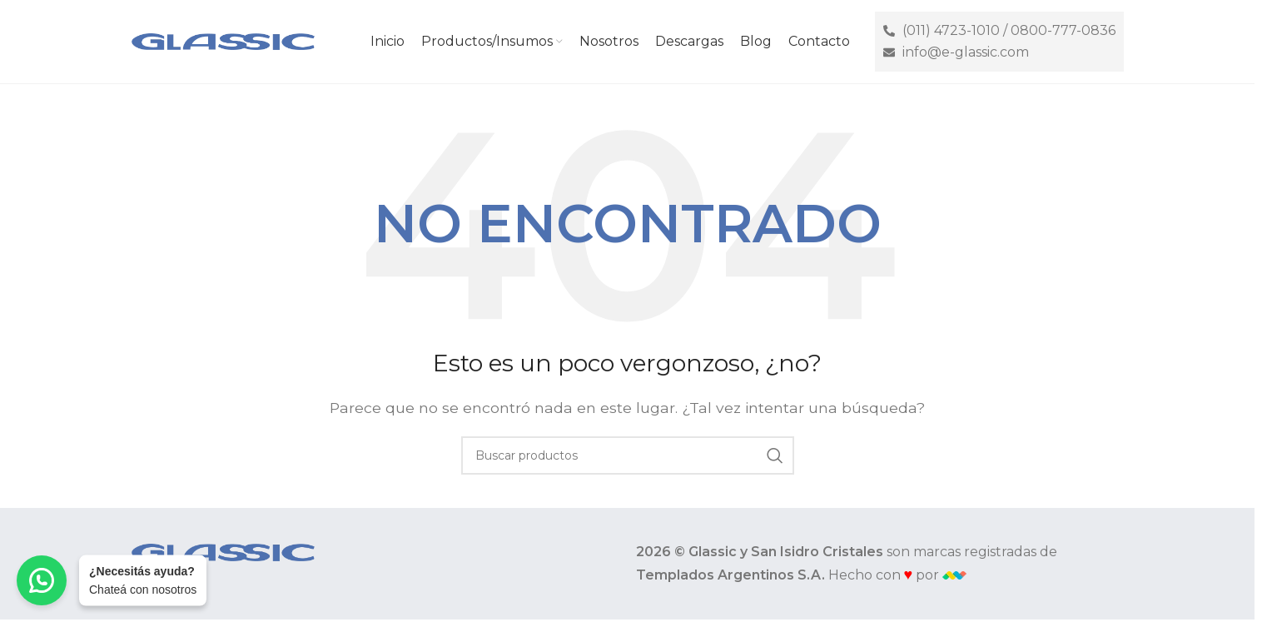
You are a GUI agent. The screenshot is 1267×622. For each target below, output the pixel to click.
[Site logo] (223, 40)
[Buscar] (627, 455)
